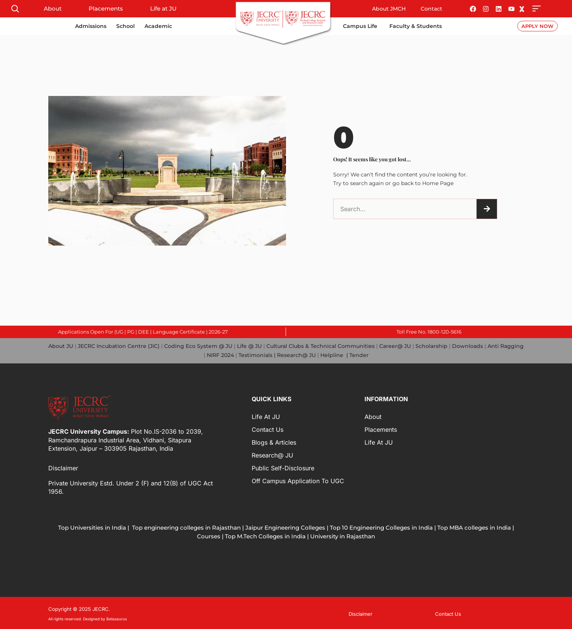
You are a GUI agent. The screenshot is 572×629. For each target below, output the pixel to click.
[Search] (487, 209)
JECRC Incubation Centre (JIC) (119, 345)
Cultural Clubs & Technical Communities (320, 345)
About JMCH (389, 8)
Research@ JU (296, 354)
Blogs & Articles (274, 441)
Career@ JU (395, 345)
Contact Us (267, 428)
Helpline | (334, 354)
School (125, 26)
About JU (60, 345)
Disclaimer (63, 467)
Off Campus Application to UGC (298, 480)
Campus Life (360, 26)
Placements (106, 8)
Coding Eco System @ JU (198, 345)
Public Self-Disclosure (283, 467)
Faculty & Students (415, 26)
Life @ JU (248, 345)
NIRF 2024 (220, 354)
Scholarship (431, 345)
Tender (359, 354)
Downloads (467, 345)
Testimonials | (256, 354)
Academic (158, 26)
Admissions (90, 26)
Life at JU (163, 8)
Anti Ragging (505, 345)
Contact (431, 8)
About (53, 8)
